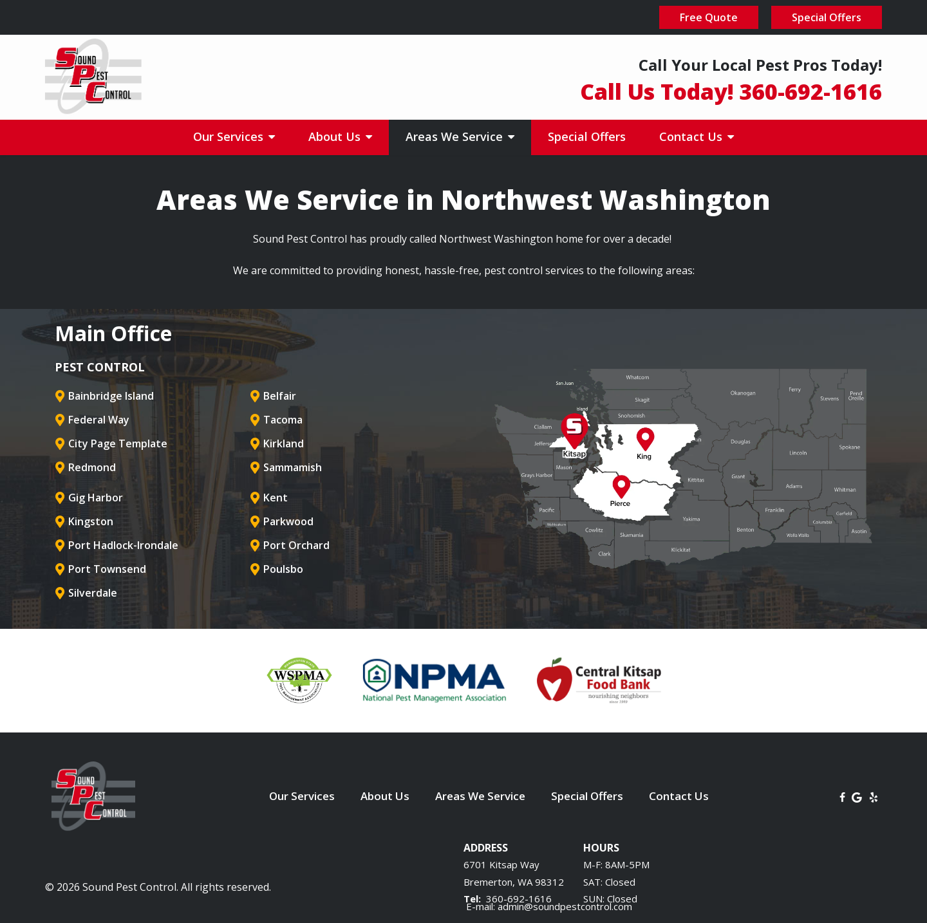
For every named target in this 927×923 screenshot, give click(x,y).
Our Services (230, 136)
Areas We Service (456, 136)
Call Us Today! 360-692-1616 (731, 91)
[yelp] (873, 796)
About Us (336, 136)
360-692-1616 (519, 898)
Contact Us (692, 136)
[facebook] (842, 796)
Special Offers (587, 136)
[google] (856, 796)
